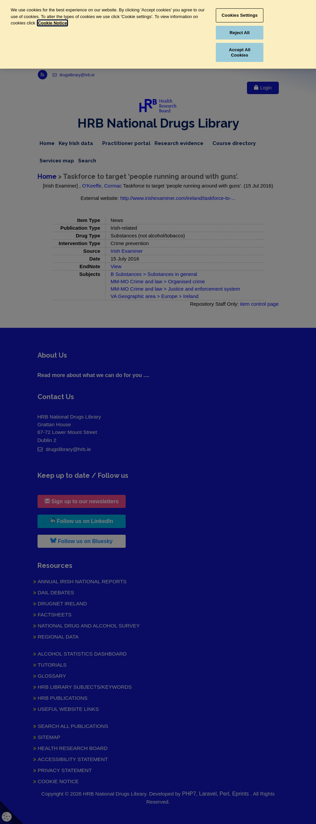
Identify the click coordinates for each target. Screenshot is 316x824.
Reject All (240, 32)
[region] (158, 34)
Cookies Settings (240, 15)
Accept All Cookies (239, 52)
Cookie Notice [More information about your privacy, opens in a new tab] (52, 22)
